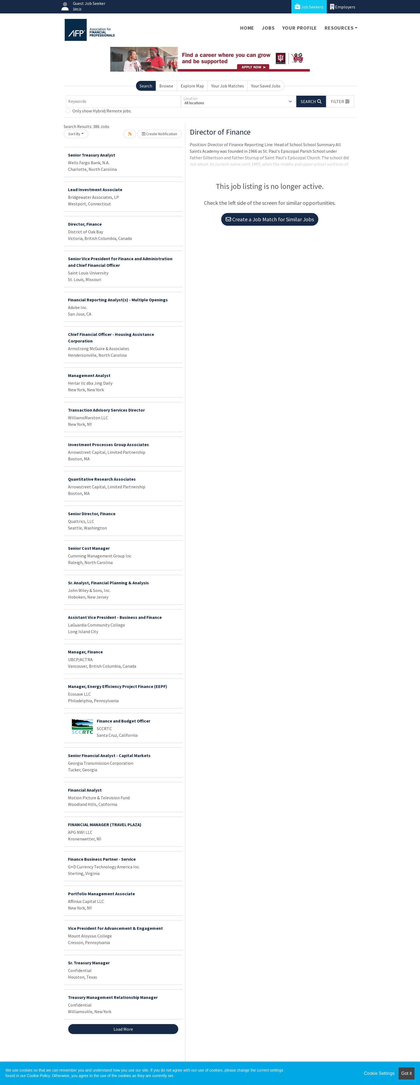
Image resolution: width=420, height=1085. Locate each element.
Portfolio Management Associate (101, 893)
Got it (406, 1073)
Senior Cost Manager (89, 548)
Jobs (268, 28)
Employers (342, 6)
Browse (166, 86)
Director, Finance (85, 224)
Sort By (74, 133)
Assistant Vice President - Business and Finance (115, 617)
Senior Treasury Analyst (91, 155)
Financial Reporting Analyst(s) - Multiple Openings (118, 299)
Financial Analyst (85, 790)
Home (247, 28)
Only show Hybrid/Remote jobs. (102, 111)
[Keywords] (123, 101)
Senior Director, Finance (91, 513)
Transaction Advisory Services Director (106, 410)
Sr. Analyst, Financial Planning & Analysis (108, 582)
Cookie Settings (379, 1073)
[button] (340, 101)
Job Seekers (309, 6)
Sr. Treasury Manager (89, 962)
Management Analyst (89, 375)
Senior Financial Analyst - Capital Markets (109, 755)
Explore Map (192, 86)
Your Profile (299, 28)
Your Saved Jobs (265, 86)
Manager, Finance (85, 652)
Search (146, 86)
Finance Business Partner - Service (102, 859)
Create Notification (159, 133)
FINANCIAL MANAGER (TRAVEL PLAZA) (104, 824)
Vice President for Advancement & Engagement (115, 928)
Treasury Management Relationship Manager (113, 997)
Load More (123, 1029)
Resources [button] (339, 28)
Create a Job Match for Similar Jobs (270, 219)
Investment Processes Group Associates (108, 444)
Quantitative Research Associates (102, 479)
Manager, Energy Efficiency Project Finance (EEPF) (117, 686)
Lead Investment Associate (95, 189)
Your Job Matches (227, 86)
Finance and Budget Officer (123, 721)
